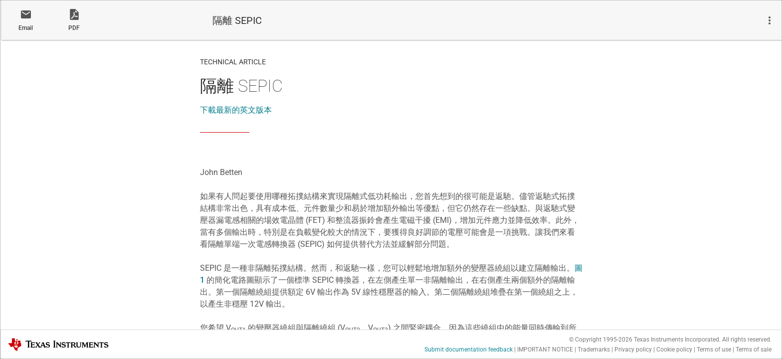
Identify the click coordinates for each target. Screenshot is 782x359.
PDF (74, 27)
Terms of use (714, 349)
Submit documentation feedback (468, 349)
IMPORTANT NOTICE (545, 349)
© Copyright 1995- (600, 339)
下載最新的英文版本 (236, 110)
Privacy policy (633, 349)
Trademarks (594, 349)
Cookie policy (674, 349)
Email (25, 27)
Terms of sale (754, 349)
